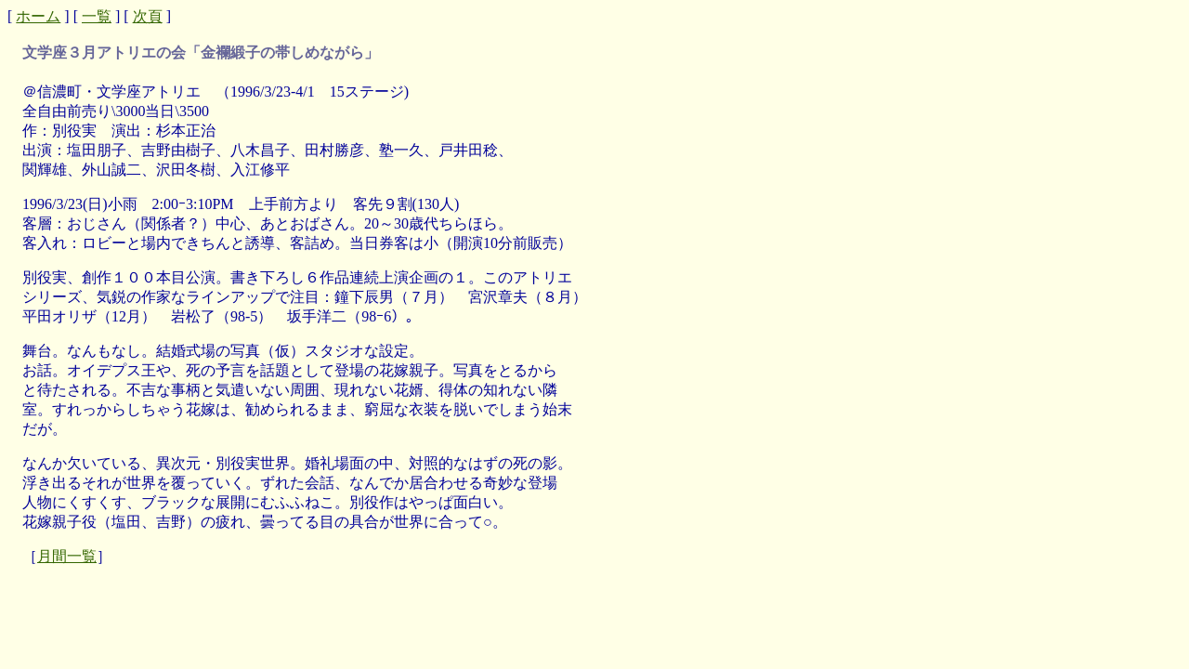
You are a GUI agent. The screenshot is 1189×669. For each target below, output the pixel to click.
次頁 (148, 16)
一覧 (96, 16)
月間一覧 (67, 556)
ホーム (38, 16)
